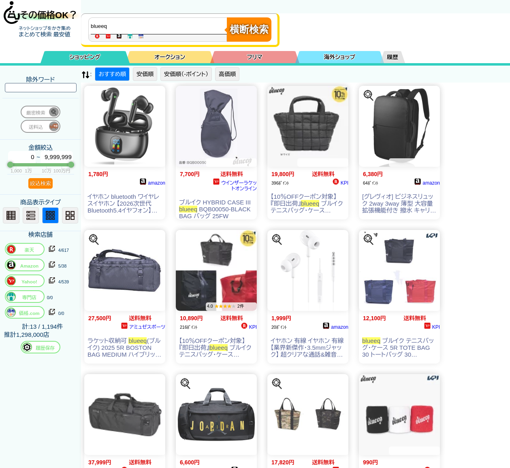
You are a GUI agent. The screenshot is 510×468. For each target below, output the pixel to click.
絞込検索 (40, 183)
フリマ (254, 57)
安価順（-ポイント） (186, 74)
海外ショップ (339, 57)
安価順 (145, 74)
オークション (169, 57)
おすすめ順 (112, 74)
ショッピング (85, 57)
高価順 (227, 74)
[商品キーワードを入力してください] (159, 26)
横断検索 (249, 29)
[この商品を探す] (368, 95)
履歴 (392, 57)
